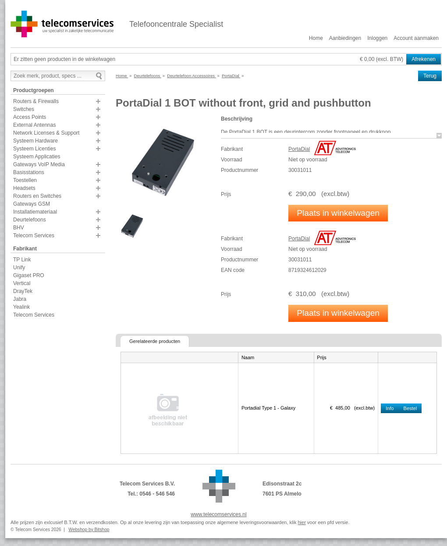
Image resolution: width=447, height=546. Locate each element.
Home (316, 38)
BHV (18, 228)
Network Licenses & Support (46, 133)
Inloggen (377, 38)
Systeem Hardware (35, 141)
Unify (19, 267)
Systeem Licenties (34, 149)
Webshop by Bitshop (88, 529)
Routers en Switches (37, 196)
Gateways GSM (31, 204)
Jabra (19, 299)
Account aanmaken (416, 38)
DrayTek (22, 291)
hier (301, 522)
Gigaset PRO (28, 275)
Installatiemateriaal (35, 212)
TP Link (22, 260)
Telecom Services (33, 235)
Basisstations (28, 172)
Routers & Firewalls (36, 101)
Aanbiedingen (345, 38)
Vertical (21, 283)
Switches (23, 109)
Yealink (21, 307)
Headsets (24, 188)
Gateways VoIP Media (39, 164)
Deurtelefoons (29, 220)
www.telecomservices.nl (218, 514)
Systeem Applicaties (36, 156)
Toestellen (25, 180)
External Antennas (34, 125)
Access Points (29, 117)
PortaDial (299, 149)
